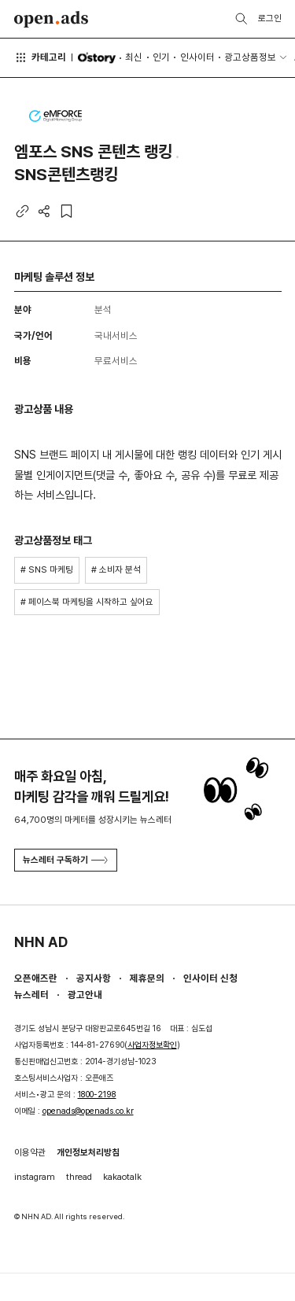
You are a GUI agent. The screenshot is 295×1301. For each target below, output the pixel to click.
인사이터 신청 (210, 978)
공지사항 (93, 978)
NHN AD (41, 942)
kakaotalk (122, 1176)
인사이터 (197, 57)
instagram (34, 1176)
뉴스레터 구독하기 (65, 859)
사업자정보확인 (152, 1045)
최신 (133, 57)
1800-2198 (97, 1094)
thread (79, 1176)
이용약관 (30, 1152)
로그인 (270, 18)
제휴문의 (147, 978)
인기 (161, 57)
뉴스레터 (31, 995)
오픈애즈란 (35, 978)
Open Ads (51, 19)
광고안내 (85, 995)
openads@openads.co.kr (88, 1111)
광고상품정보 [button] (250, 57)
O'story (96, 58)
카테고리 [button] (40, 57)
